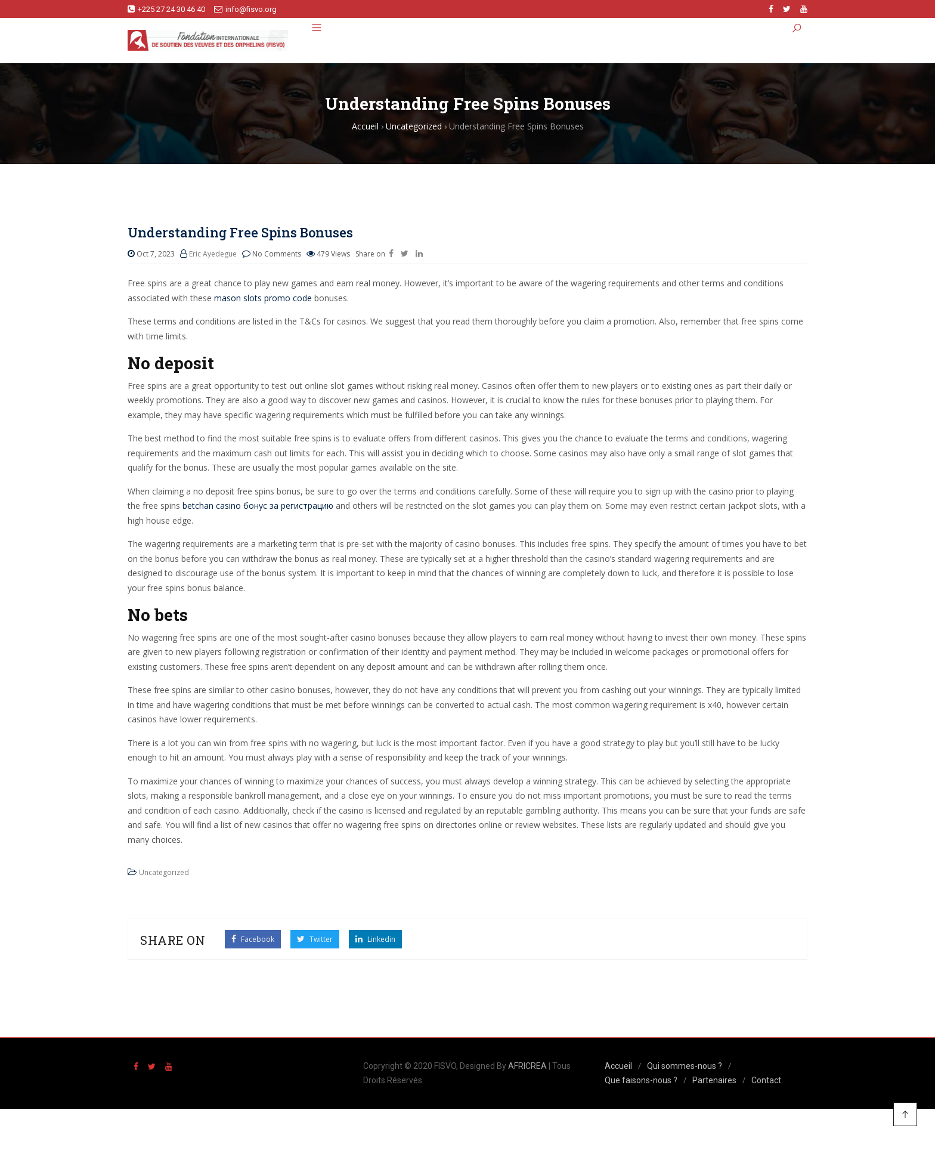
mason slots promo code (263, 298)
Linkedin (375, 939)
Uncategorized (164, 872)
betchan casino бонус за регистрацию (257, 505)
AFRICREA (527, 1066)
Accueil (618, 1066)
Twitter (315, 939)
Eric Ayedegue (213, 254)
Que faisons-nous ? (641, 1080)
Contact (766, 1080)
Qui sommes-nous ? (684, 1066)
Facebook (252, 939)
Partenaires (714, 1080)
